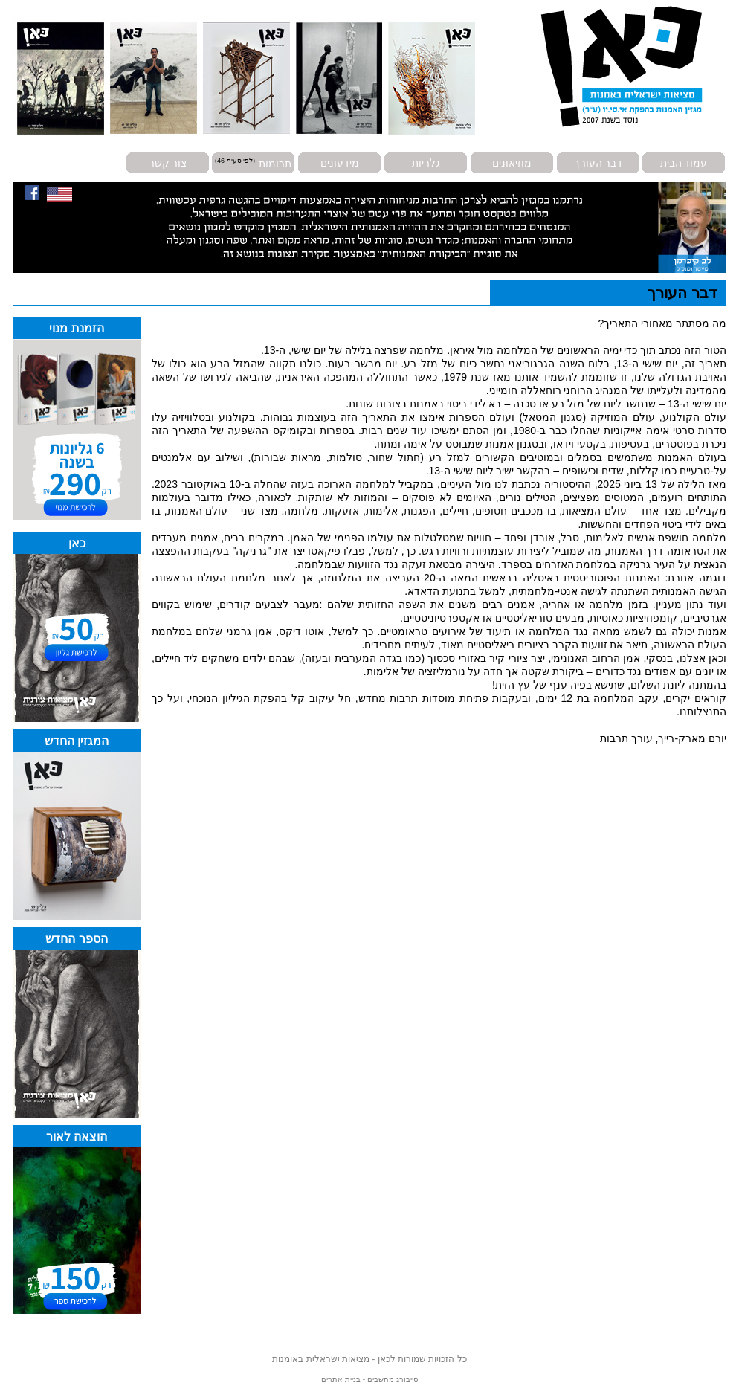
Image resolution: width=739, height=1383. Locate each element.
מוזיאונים (512, 163)
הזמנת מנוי (76, 328)
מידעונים (339, 163)
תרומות (275, 163)
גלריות (426, 163)
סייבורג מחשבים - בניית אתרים (369, 1379)
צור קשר (168, 163)
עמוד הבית (684, 163)
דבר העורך (598, 163)
